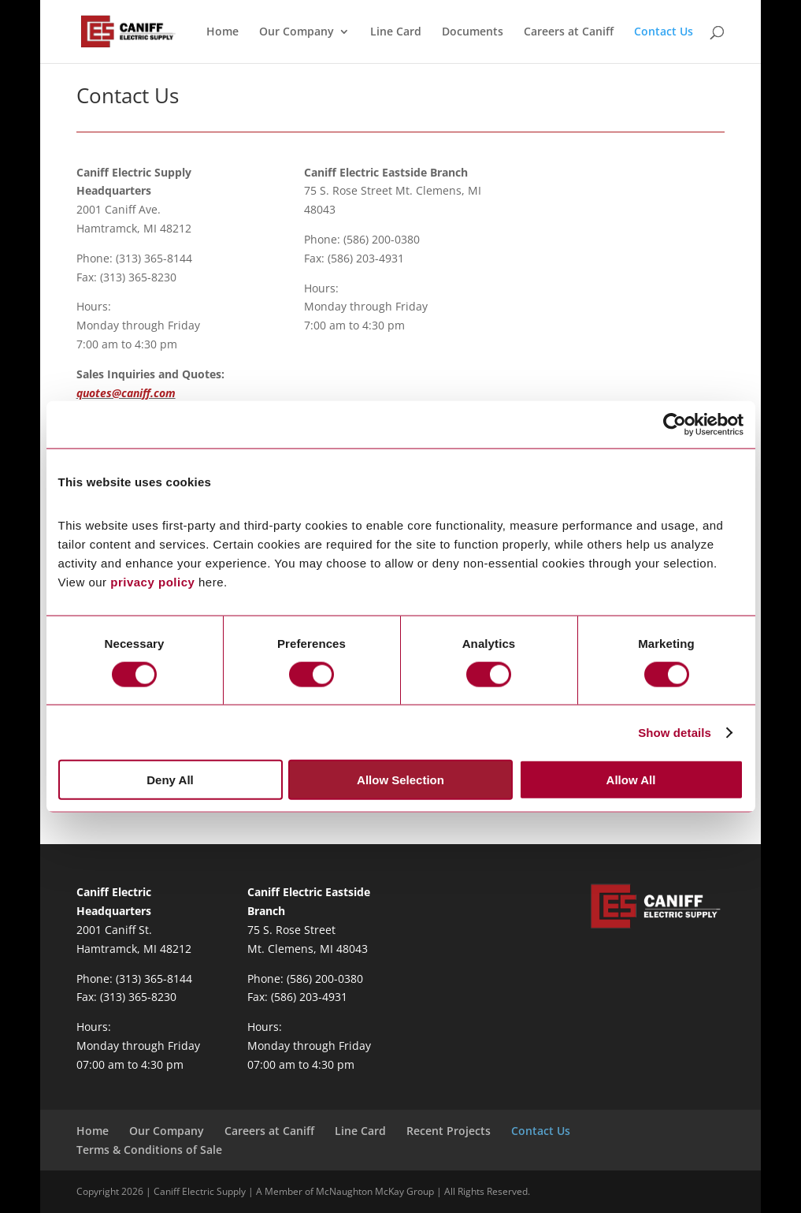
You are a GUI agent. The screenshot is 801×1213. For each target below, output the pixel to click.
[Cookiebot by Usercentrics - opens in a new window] (675, 424)
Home (222, 32)
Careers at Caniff (569, 32)
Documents (472, 32)
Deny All (169, 780)
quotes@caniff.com (126, 392)
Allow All (631, 780)
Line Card (395, 32)
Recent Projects (448, 1130)
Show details (674, 732)
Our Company (296, 32)
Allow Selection (400, 780)
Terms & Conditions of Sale (149, 1149)
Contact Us (663, 32)
